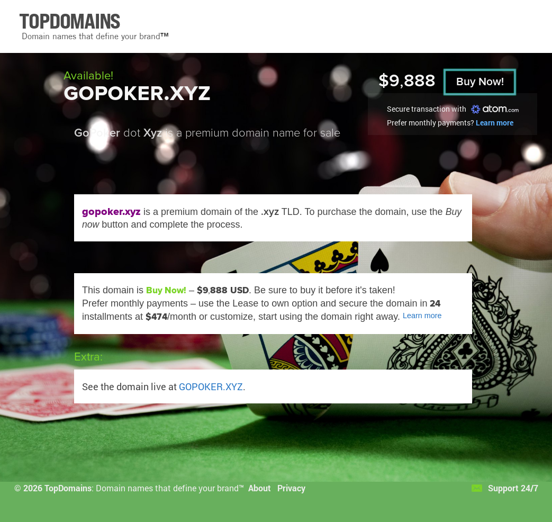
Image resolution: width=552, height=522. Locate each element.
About (259, 487)
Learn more (494, 123)
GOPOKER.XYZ (211, 386)
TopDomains (68, 487)
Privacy (291, 487)
